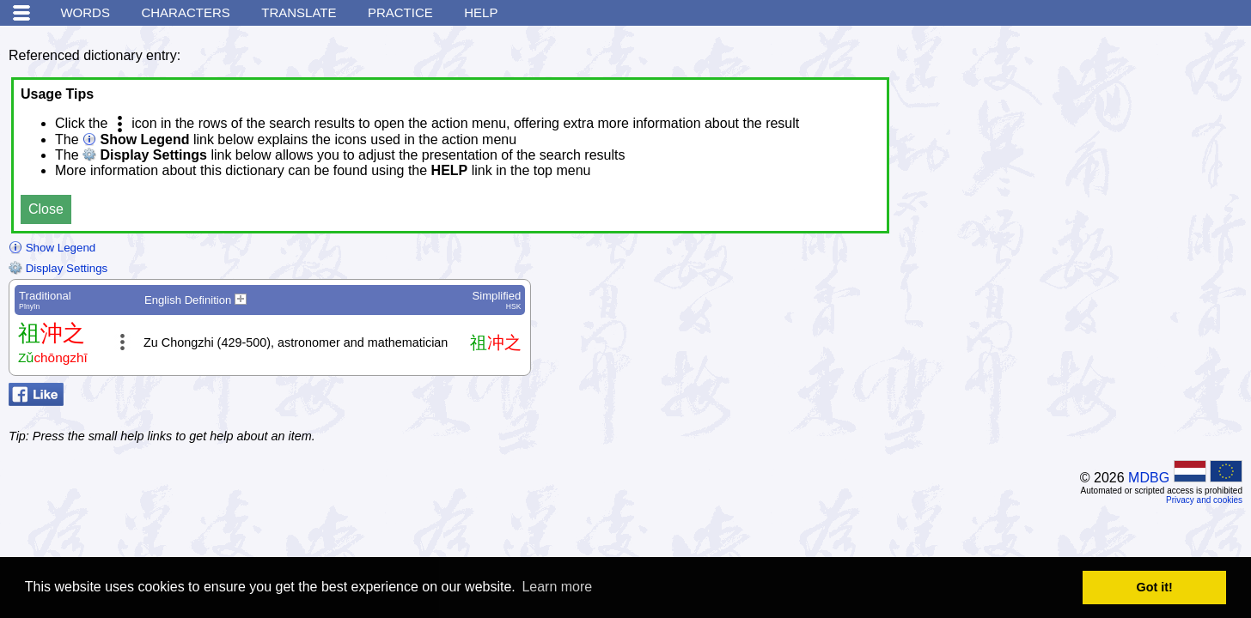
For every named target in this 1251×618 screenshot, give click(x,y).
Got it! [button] (1155, 587)
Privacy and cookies (1204, 500)
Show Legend (52, 247)
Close (46, 209)
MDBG (1148, 477)
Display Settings (58, 268)
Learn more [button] (557, 586)
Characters (185, 12)
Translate (298, 12)
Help (480, 12)
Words (85, 12)
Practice (400, 12)
